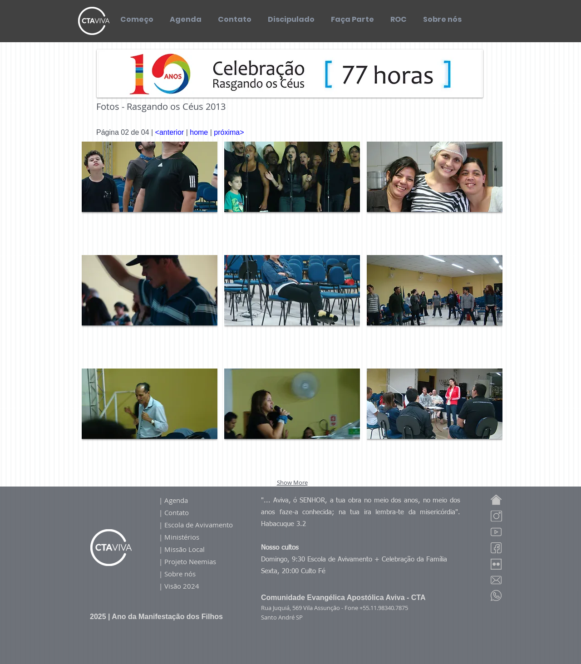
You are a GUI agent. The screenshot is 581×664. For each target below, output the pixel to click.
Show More (292, 482)
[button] (149, 195)
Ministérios (181, 536)
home (200, 132)
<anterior (169, 132)
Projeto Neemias (190, 561)
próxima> (229, 132)
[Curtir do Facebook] (424, 120)
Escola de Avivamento (198, 524)
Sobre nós (180, 573)
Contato (176, 512)
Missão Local (185, 549)
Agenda (176, 500)
